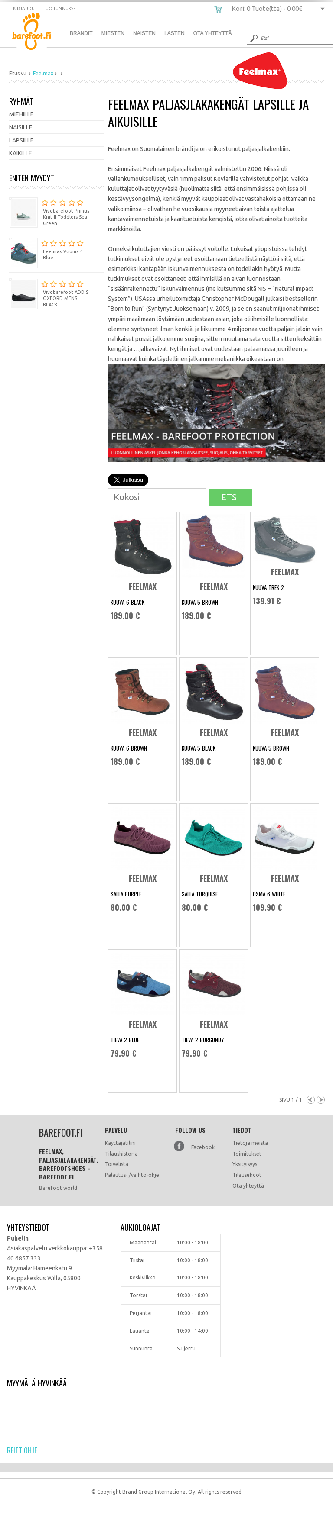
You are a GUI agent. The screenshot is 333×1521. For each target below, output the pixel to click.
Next (321, 1100)
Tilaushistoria (121, 1154)
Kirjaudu (24, 8)
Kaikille (20, 153)
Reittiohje (22, 1450)
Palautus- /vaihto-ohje (132, 1175)
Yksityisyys (244, 1164)
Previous (311, 1100)
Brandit (81, 33)
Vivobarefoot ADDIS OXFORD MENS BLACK (48, 293)
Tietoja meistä (250, 1143)
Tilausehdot (246, 1175)
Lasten (174, 33)
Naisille (21, 127)
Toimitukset (246, 1154)
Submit (253, 38)
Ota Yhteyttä (212, 33)
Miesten (112, 33)
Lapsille (21, 140)
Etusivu (17, 73)
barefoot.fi (38, 32)
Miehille (21, 114)
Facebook (203, 1147)
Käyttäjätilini (120, 1143)
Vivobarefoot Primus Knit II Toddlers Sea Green (49, 211)
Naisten (144, 33)
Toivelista (116, 1164)
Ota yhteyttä (248, 1186)
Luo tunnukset (60, 8)
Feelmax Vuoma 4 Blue (46, 249)
